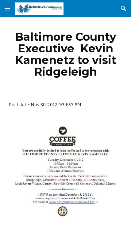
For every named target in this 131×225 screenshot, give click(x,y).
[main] (65, 54)
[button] (7, 8)
